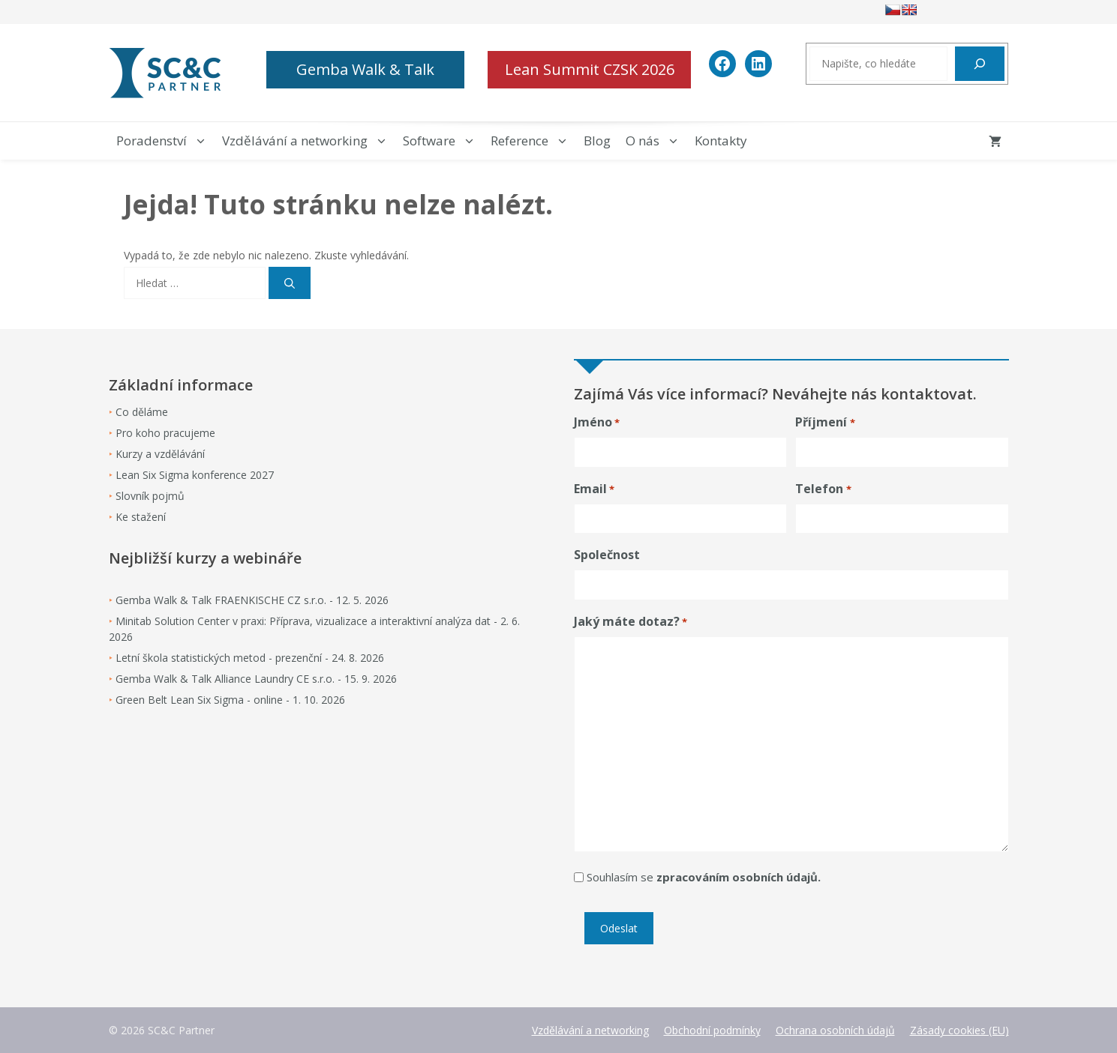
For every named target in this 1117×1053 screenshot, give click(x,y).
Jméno (597, 422)
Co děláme (142, 412)
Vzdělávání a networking (308, 141)
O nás (656, 141)
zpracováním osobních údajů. (738, 876)
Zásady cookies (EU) (959, 1030)
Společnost (607, 554)
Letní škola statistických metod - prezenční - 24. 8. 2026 (250, 658)
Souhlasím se (704, 876)
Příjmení (824, 422)
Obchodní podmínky (712, 1030)
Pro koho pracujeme (165, 433)
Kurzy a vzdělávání (160, 454)
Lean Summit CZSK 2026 (589, 69)
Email (594, 489)
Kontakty (721, 140)
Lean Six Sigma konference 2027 (195, 475)
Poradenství (165, 141)
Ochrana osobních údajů (835, 1030)
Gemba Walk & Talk (365, 69)
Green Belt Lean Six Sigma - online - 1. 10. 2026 (230, 700)
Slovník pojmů (150, 496)
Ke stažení (141, 517)
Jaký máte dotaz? (630, 621)
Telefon (823, 489)
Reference (533, 141)
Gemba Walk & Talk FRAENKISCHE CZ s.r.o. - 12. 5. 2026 (252, 600)
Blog (597, 140)
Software (443, 141)
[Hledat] (979, 63)
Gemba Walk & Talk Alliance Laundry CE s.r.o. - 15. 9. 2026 (256, 679)
